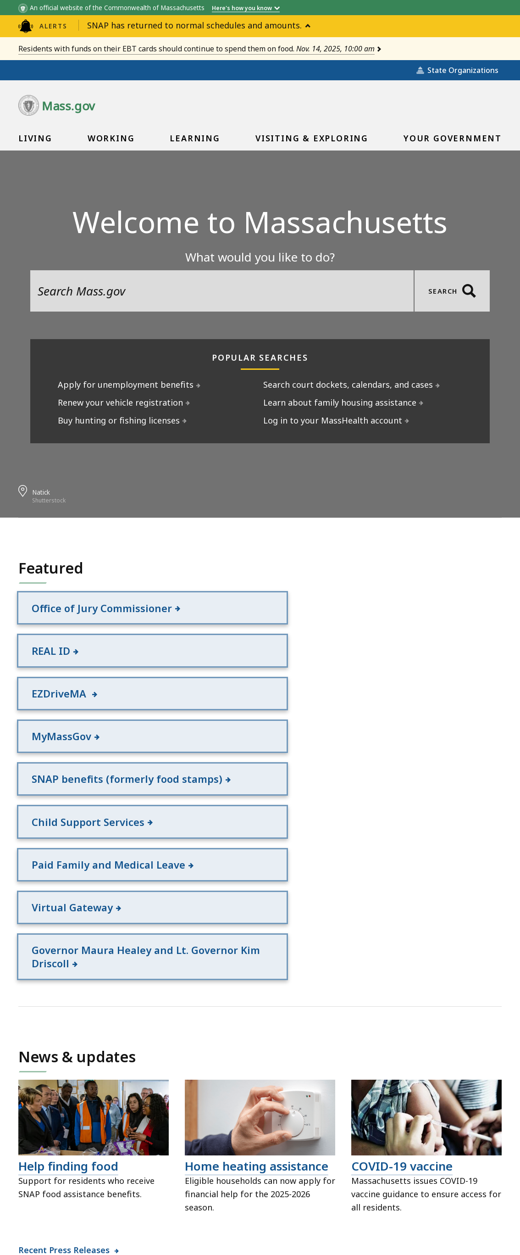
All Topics (110, 1204)
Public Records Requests (259, 1204)
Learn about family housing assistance (340, 402)
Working (111, 141)
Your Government (452, 141)
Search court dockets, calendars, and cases (348, 384)
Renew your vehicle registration (120, 402)
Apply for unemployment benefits (126, 384)
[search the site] (222, 291)
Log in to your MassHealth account (333, 420)
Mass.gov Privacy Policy (368, 1233)
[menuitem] (35, 138)
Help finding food (68, 999)
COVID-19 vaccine (402, 999)
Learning (194, 141)
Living (35, 141)
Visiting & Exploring (311, 141)
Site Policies (170, 1204)
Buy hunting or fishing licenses (119, 420)
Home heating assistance (256, 999)
